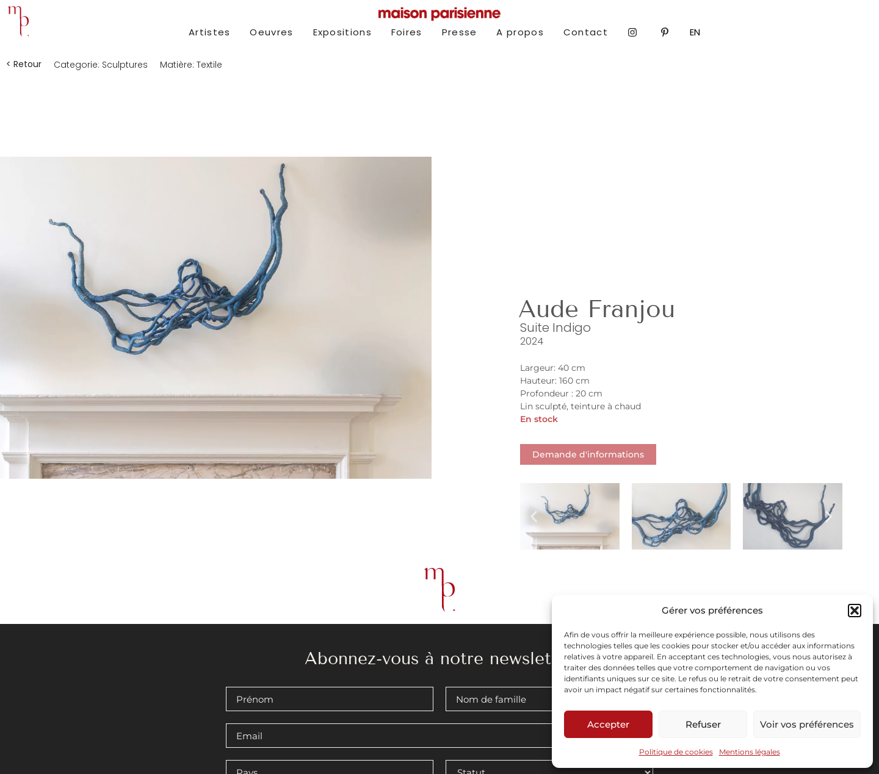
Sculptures (125, 65)
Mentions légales (749, 751)
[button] (854, 610)
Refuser (703, 724)
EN (695, 32)
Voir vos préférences (807, 724)
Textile (209, 65)
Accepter (608, 724)
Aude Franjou (596, 309)
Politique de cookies (676, 751)
